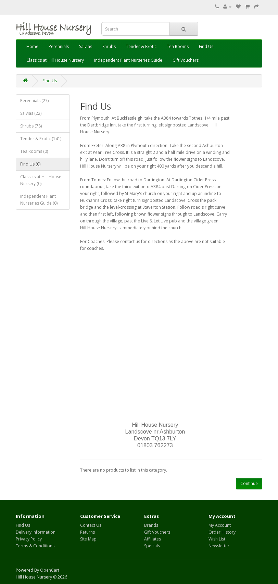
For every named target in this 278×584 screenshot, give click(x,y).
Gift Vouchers (186, 60)
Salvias (85, 46)
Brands (151, 525)
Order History (222, 532)
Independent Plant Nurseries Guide (128, 60)
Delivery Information (35, 532)
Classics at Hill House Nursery (55, 60)
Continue (249, 483)
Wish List (217, 539)
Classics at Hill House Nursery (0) (40, 180)
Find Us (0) (30, 164)
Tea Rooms (178, 46)
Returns (87, 532)
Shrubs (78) (31, 126)
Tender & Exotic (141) (40, 139)
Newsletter (219, 546)
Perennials (59, 46)
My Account (220, 525)
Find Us (206, 46)
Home (32, 46)
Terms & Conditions (35, 546)
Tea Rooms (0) (34, 151)
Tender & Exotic (141, 46)
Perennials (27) (34, 101)
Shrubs (109, 46)
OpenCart (49, 570)
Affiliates (152, 539)
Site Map (88, 539)
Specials (152, 546)
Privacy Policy (29, 539)
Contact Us (90, 525)
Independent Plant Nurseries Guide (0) (39, 199)
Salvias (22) (30, 113)
